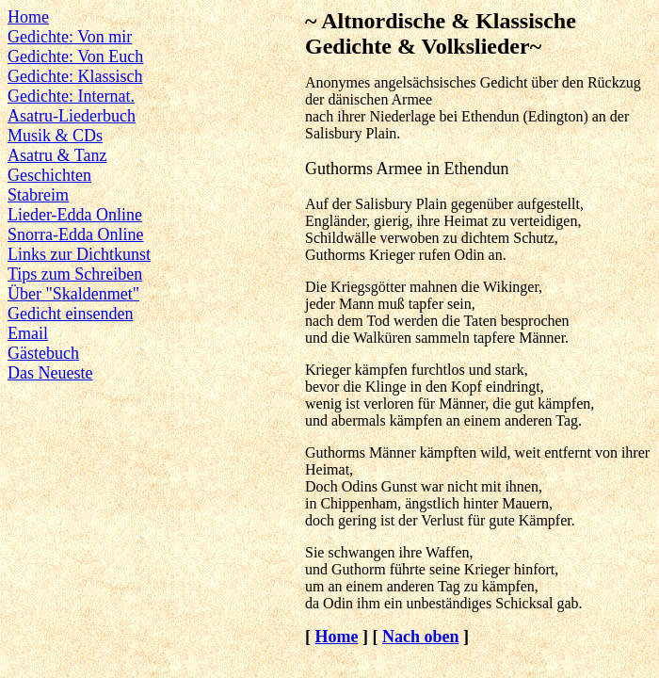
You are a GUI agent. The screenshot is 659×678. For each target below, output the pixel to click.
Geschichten (49, 175)
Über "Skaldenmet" (73, 293)
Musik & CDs (55, 135)
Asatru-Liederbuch (72, 115)
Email (28, 333)
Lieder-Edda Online (75, 214)
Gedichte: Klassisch (75, 76)
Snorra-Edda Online (75, 234)
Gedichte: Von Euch (75, 56)
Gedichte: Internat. (71, 96)
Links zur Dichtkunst (79, 254)
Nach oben (420, 636)
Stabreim (38, 195)
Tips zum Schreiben (75, 274)
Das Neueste (50, 372)
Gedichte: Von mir (70, 36)
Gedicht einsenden (70, 313)
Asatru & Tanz (57, 155)
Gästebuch (43, 353)
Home (28, 17)
